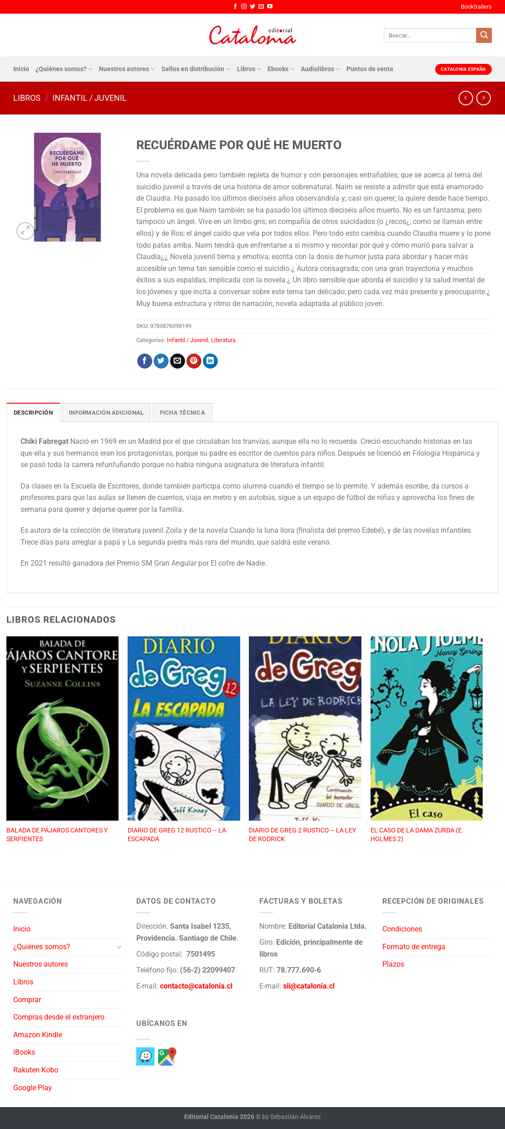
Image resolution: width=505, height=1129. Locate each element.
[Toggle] (119, 946)
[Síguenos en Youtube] (270, 7)
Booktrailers (476, 6)
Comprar (27, 999)
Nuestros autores (127, 69)
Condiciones (402, 929)
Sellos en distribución (195, 69)
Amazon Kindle (37, 1034)
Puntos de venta (369, 69)
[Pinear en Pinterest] (193, 361)
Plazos (393, 964)
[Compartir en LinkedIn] (210, 361)
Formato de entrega (413, 946)
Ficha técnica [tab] (182, 412)
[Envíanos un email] (261, 7)
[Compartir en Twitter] (161, 361)
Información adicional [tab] (106, 412)
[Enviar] (484, 35)
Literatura (223, 340)
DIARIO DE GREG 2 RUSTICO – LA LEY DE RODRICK (302, 835)
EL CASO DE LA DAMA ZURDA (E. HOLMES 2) (417, 835)
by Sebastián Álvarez (291, 1117)
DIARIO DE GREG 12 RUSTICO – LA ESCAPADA (177, 835)
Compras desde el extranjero (58, 1017)
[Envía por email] (177, 361)
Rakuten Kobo (35, 1070)
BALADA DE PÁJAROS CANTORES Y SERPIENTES (57, 835)
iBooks (24, 1052)
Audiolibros (320, 69)
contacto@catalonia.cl (196, 986)
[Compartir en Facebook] (144, 361)
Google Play (32, 1087)
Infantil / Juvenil (89, 98)
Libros (249, 69)
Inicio (21, 69)
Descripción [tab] (33, 412)
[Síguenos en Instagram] (244, 7)
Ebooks (281, 69)
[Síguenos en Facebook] (235, 7)
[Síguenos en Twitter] (252, 7)
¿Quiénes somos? (64, 69)
